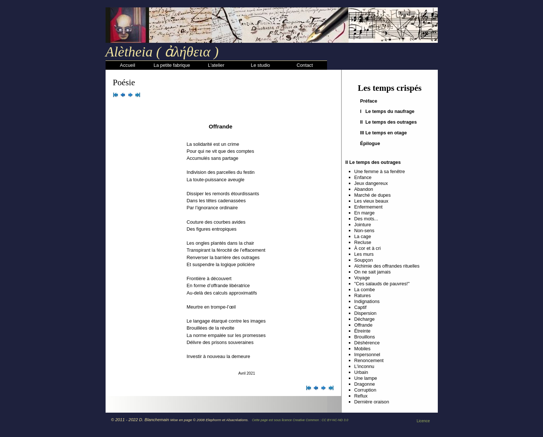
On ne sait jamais (372, 272)
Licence (423, 421)
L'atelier (216, 65)
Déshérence (367, 342)
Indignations (367, 301)
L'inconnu (364, 366)
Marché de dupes (372, 195)
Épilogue (370, 143)
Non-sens (364, 230)
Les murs (364, 254)
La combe (364, 289)
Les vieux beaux (371, 201)
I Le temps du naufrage (387, 111)
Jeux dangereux (371, 183)
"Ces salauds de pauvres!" (382, 283)
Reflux (361, 396)
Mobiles (362, 348)
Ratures (362, 295)
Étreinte (362, 331)
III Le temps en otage (383, 132)
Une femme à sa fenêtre (379, 171)
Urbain (361, 372)
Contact (304, 65)
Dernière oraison (371, 402)
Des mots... (366, 218)
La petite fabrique (172, 65)
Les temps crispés (390, 88)
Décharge (364, 319)
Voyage (362, 278)
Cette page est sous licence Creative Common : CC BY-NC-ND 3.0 (300, 420)
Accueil (127, 65)
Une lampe (365, 378)
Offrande (363, 325)
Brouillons (364, 337)
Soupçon (363, 260)
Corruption (365, 390)
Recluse (362, 242)
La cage (362, 236)
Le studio (260, 65)
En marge (364, 213)
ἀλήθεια (185, 51)
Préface (368, 101)
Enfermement (368, 207)
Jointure (362, 224)
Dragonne (364, 384)
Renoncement (369, 360)
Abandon (363, 189)
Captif (360, 307)
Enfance (363, 177)
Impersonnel (367, 354)
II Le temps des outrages (388, 122)
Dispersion (365, 313)
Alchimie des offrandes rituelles (387, 266)
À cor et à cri (367, 248)
